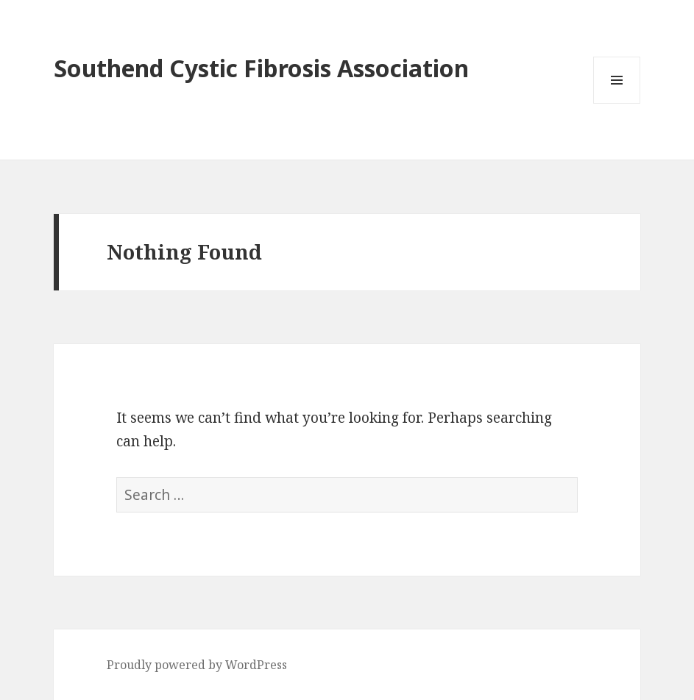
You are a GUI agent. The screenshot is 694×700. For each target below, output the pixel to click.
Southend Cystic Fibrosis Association (261, 68)
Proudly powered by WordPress (197, 665)
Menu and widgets (617, 103)
